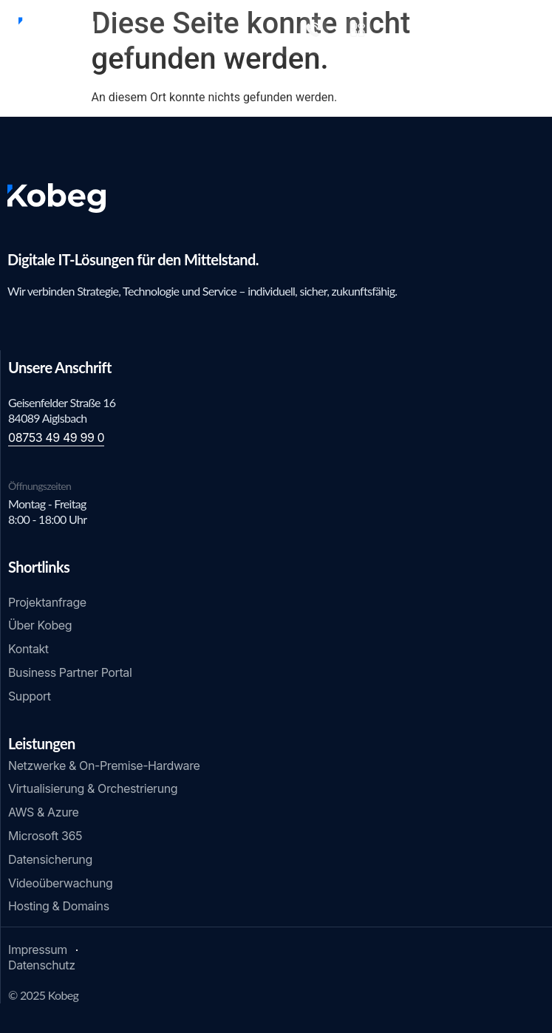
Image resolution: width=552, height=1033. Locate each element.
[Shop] (357, 29)
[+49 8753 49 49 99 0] (313, 29)
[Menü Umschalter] (534, 27)
